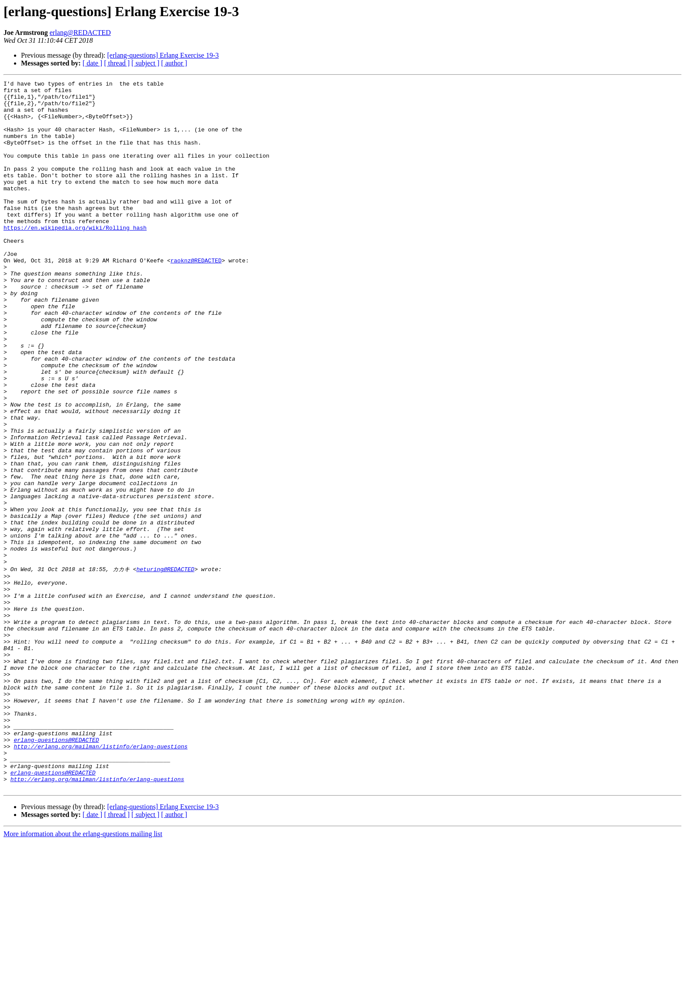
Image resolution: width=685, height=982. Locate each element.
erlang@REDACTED (80, 32)
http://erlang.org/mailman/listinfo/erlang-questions (100, 879)
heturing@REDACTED (165, 666)
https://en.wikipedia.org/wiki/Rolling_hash (75, 258)
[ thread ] (117, 63)
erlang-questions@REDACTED (56, 871)
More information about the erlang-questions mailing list (82, 974)
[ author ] (174, 63)
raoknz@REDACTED (195, 297)
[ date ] (92, 63)
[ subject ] (145, 63)
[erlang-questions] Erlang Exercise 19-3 (162, 55)
